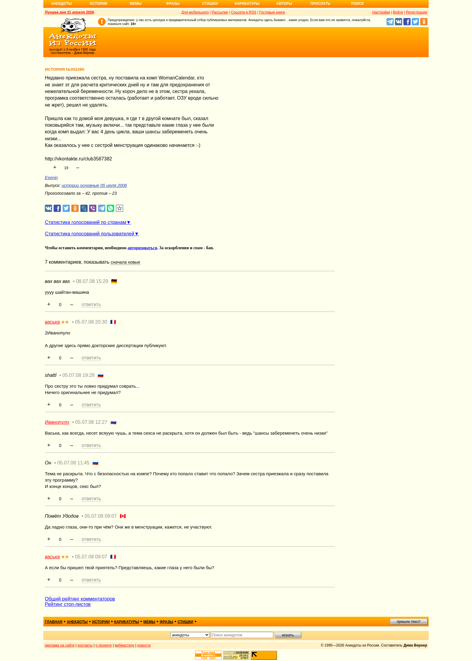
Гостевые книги (272, 12)
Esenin (51, 177)
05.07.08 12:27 (91, 422)
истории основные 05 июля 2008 (94, 185)
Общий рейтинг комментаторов (80, 598)
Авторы (284, 4)
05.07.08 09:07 (101, 516)
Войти (398, 12)
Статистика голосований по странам (85, 222)
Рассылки (220, 12)
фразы (166, 622)
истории (101, 622)
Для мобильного (195, 12)
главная (53, 622)
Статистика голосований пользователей (89, 233)
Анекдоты (61, 4)
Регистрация (416, 12)
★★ (65, 322)
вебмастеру (124, 645)
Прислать (320, 4)
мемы (149, 622)
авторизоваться (142, 248)
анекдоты (77, 622)
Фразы (172, 4)
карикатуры (126, 622)
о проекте (104, 645)
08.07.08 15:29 (92, 281)
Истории (98, 4)
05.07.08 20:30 (91, 321)
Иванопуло (57, 422)
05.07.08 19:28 (78, 375)
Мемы (136, 4)
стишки (185, 622)
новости (144, 645)
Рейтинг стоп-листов (68, 604)
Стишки (210, 4)
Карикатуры (246, 4)
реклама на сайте (60, 645)
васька (52, 321)
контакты (85, 645)
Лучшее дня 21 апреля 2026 (69, 12)
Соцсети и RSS (243, 12)
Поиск (357, 4)
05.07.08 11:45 (73, 462)
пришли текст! (409, 621)
